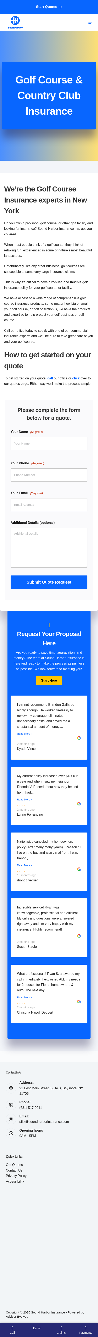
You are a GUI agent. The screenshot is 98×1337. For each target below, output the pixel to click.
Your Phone (27, 463)
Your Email (27, 493)
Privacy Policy (16, 1176)
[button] (49, 680)
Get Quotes (14, 1165)
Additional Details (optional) (33, 522)
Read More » (24, 733)
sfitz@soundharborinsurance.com (44, 1121)
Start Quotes (49, 7)
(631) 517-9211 (30, 1108)
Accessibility (15, 1181)
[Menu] (90, 22)
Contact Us (14, 1170)
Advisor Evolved (17, 1316)
